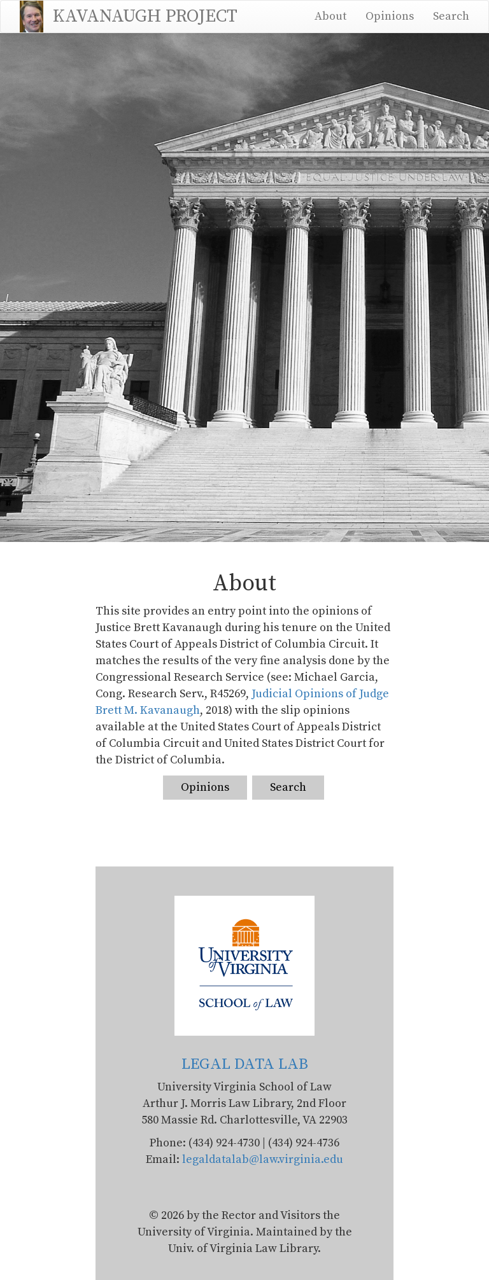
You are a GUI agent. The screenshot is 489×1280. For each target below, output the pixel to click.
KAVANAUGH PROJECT (145, 16)
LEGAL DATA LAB (244, 1064)
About (330, 16)
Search (451, 16)
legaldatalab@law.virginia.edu (262, 1159)
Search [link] (288, 787)
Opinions (389, 16)
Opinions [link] (205, 787)
